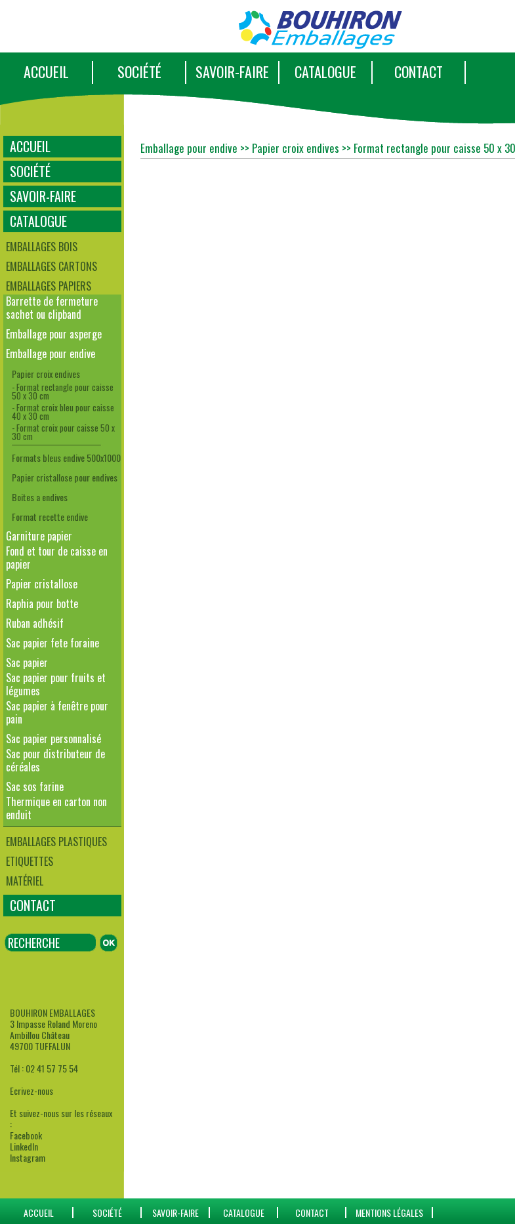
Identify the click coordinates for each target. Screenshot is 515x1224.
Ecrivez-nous (31, 1090)
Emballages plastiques (56, 841)
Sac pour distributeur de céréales (55, 760)
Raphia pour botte (42, 603)
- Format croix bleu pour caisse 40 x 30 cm (63, 411)
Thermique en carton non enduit (56, 808)
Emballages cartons (51, 266)
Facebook (26, 1135)
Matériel (24, 880)
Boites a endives (40, 497)
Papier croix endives (46, 373)
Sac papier (27, 662)
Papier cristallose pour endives (64, 477)
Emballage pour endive (50, 353)
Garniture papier (39, 535)
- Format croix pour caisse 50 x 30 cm (63, 432)
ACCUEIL (46, 71)
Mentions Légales (389, 1212)
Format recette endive (50, 516)
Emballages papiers (48, 286)
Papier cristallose (41, 583)
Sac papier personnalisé (53, 738)
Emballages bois (41, 246)
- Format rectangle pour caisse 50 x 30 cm (62, 391)
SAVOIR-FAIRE (232, 71)
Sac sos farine (35, 786)
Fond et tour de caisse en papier (57, 557)
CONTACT (418, 71)
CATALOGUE (325, 71)
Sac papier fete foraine (52, 642)
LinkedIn (24, 1146)
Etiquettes (29, 861)
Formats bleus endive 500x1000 (66, 457)
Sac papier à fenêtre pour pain (57, 712)
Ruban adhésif (35, 623)
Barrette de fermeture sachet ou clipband (52, 308)
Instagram (27, 1157)
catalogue (243, 1212)
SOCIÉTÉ (139, 71)
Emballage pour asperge (54, 333)
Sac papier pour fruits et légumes (56, 684)
